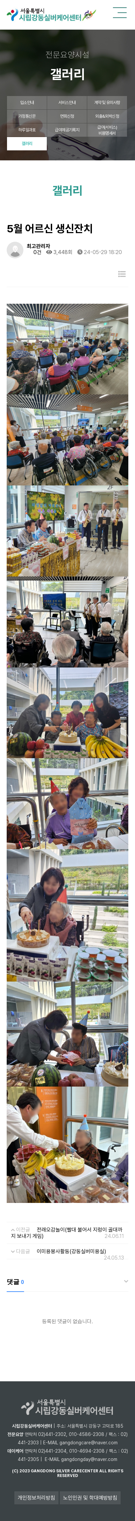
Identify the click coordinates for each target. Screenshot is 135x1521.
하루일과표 (27, 129)
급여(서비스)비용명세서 (107, 130)
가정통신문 (27, 116)
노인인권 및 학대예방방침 (90, 1498)
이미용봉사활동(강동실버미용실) (71, 1251)
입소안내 (27, 102)
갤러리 (27, 143)
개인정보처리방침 (36, 1498)
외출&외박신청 (107, 116)
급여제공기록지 (67, 129)
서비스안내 (67, 102)
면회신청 (67, 116)
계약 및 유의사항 (107, 102)
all (103, 1471)
